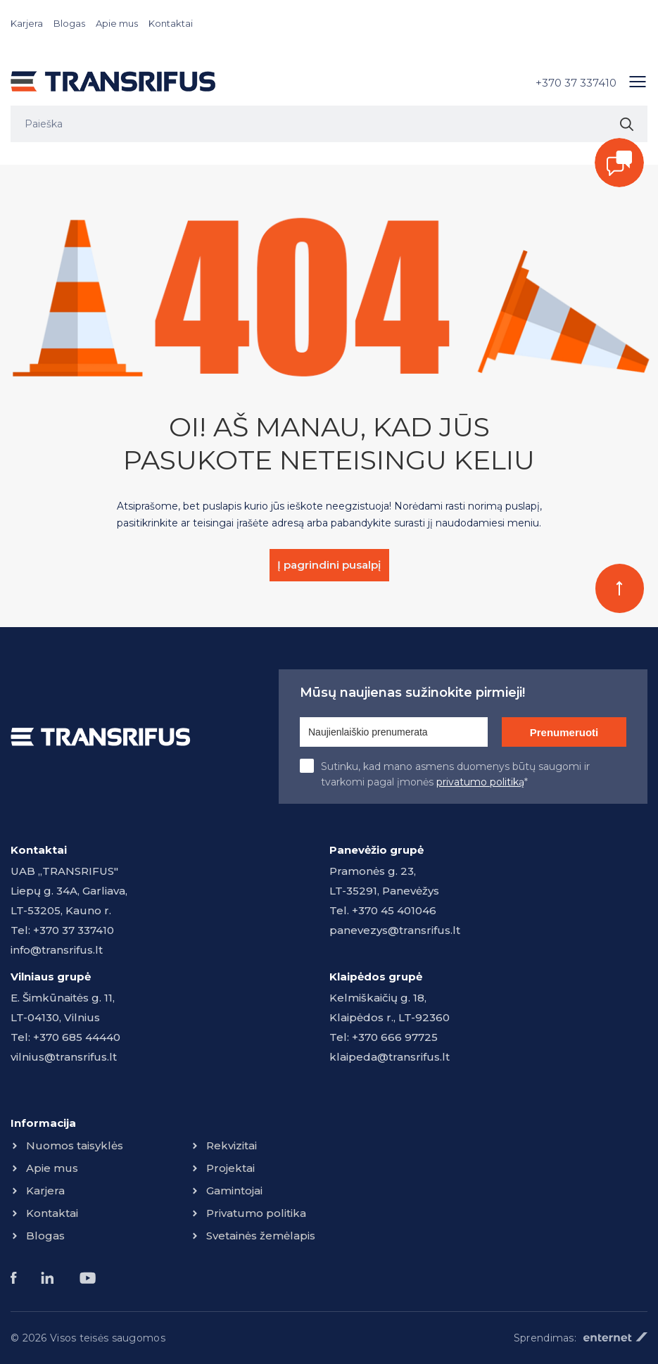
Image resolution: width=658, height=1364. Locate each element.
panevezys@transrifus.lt (394, 930)
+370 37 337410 (576, 82)
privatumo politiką (480, 782)
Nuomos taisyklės (74, 1145)
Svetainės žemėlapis (260, 1235)
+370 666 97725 (395, 1037)
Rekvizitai (231, 1145)
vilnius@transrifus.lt (64, 1056)
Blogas (69, 23)
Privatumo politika (256, 1213)
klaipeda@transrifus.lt (389, 1056)
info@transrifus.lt (57, 949)
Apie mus (117, 23)
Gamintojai (234, 1190)
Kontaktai (170, 23)
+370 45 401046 (394, 910)
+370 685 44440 (76, 1037)
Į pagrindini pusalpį (329, 565)
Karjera (27, 23)
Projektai (230, 1168)
